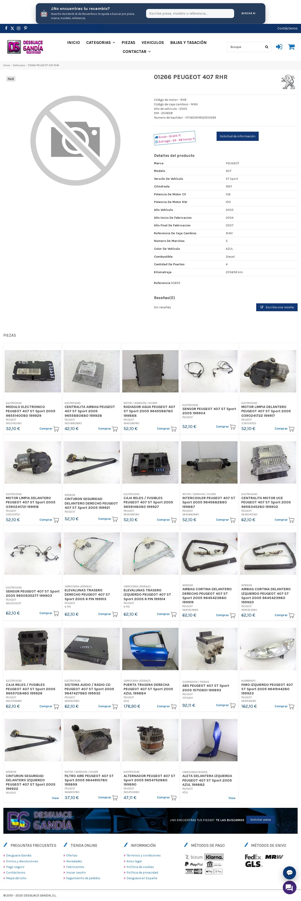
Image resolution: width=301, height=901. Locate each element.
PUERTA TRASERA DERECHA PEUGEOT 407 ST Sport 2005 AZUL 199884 (148, 689)
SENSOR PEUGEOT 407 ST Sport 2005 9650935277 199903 (33, 593)
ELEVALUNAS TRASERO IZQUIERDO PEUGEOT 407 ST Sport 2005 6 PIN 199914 (147, 594)
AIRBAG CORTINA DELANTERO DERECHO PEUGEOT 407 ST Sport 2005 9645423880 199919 (207, 595)
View (55, 798)
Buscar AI (249, 13)
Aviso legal (134, 861)
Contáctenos (287, 28)
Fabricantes (75, 867)
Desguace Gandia (18, 855)
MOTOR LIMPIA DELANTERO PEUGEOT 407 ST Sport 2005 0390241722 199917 (266, 411)
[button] (100, 42)
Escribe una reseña (277, 307)
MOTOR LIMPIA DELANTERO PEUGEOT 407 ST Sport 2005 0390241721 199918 (30, 502)
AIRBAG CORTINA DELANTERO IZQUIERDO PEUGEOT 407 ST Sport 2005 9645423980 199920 (266, 595)
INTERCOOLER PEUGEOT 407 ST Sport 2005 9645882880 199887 (208, 502)
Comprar (49, 429)
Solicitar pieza (260, 820)
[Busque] (266, 47)
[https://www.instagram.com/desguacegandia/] (18, 28)
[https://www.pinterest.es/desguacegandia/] (12, 28)
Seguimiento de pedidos (83, 878)
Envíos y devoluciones (22, 861)
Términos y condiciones (144, 855)
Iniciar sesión (76, 872)
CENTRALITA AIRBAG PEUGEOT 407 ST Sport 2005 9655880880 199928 (90, 411)
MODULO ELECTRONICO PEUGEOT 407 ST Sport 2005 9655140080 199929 (30, 411)
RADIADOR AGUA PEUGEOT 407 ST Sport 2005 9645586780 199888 (149, 411)
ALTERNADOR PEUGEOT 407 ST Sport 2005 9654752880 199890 (149, 780)
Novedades (74, 861)
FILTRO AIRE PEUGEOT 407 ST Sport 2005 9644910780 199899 (89, 780)
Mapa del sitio (16, 878)
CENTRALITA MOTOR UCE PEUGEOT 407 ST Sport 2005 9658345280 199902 (266, 502)
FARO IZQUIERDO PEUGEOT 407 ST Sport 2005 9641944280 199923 (267, 689)
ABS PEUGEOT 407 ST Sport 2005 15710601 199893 (205, 687)
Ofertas (71, 855)
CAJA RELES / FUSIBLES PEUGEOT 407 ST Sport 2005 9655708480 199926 (30, 689)
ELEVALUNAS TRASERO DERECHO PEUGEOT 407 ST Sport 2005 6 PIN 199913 (87, 594)
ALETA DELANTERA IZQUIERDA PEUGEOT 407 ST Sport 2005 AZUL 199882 (207, 780)
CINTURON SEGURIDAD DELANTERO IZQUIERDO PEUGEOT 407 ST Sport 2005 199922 (30, 782)
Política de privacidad (142, 872)
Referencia (162, 283)
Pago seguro (15, 867)
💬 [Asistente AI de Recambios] (289, 872)
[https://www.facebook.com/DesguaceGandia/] (6, 28)
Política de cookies (140, 867)
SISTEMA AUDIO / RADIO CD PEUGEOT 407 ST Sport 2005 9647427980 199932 (89, 689)
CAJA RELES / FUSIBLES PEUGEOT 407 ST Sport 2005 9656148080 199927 (148, 502)
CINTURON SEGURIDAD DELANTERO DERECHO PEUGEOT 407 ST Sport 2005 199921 (91, 503)
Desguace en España (142, 878)
